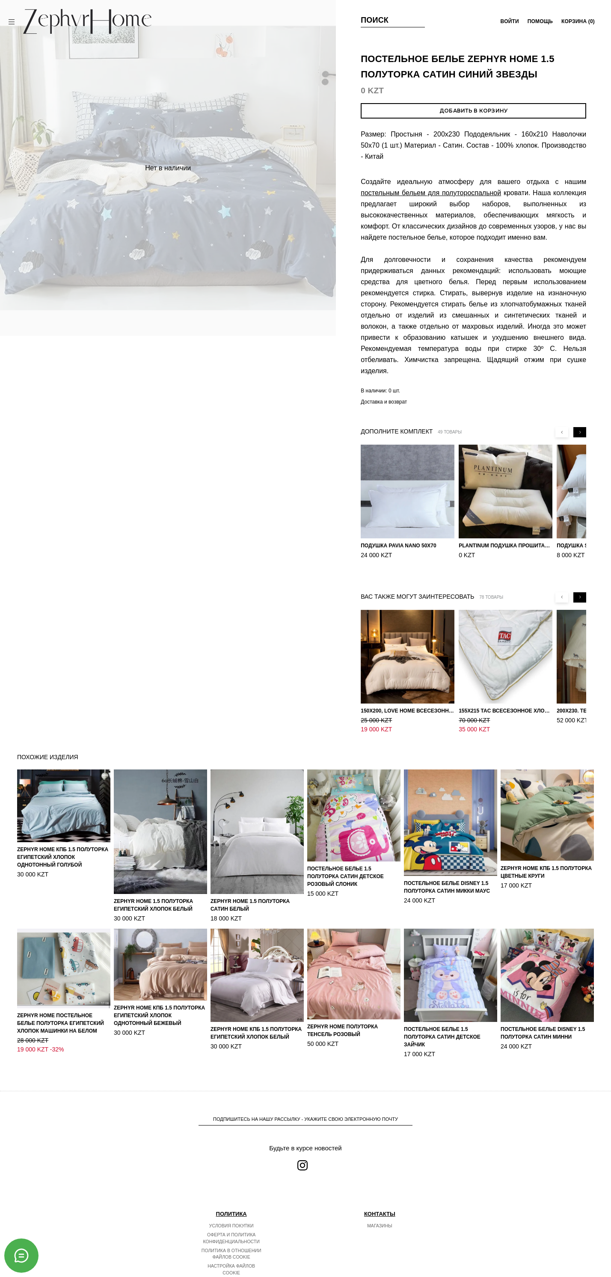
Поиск (375, 20)
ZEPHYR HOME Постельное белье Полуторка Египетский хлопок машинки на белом (60, 1005)
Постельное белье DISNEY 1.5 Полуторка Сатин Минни (543, 1015)
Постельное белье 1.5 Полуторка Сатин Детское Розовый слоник (345, 858)
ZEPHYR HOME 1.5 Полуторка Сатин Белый (250, 887)
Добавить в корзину (473, 110)
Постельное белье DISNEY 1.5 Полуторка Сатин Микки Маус (447, 869)
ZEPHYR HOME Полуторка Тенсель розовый (342, 1012)
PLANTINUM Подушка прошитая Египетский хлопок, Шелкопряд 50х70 (505, 546)
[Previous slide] (561, 432)
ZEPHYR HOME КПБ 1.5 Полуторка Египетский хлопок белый (256, 1015)
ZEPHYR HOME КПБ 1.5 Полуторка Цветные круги (546, 854)
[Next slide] (579, 432)
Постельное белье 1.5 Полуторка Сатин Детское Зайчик (442, 1019)
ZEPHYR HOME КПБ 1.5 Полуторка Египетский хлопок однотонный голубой (62, 839)
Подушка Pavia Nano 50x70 (398, 546)
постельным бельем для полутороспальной (431, 192)
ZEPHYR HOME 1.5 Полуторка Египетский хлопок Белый (153, 887)
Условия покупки (231, 1207)
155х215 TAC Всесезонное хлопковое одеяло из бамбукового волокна (505, 702)
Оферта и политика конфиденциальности (231, 1220)
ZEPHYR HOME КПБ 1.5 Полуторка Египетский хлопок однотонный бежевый (159, 997)
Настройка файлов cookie (231, 1251)
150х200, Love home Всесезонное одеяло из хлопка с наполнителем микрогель (407, 702)
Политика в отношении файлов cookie (231, 1236)
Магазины (379, 1207)
